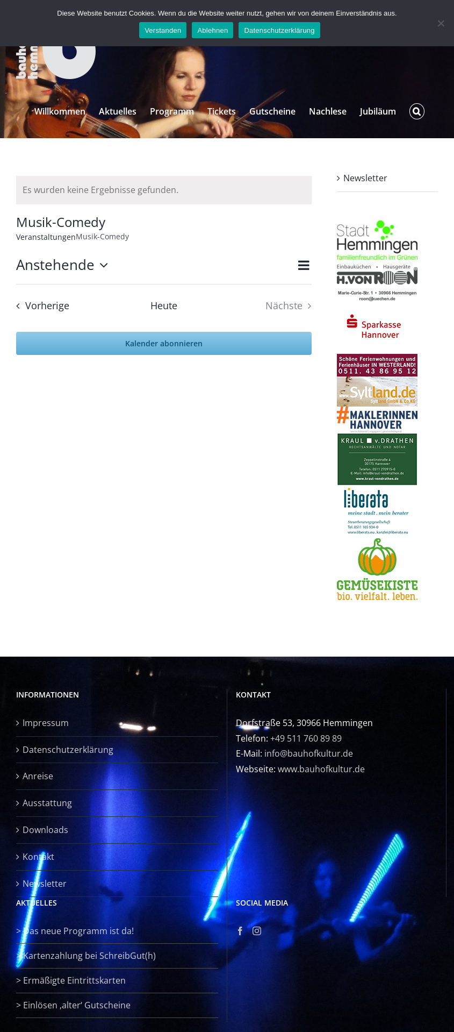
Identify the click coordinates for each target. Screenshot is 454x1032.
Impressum (46, 723)
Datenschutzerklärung (68, 750)
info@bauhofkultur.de (308, 753)
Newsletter (365, 178)
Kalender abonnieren (164, 343)
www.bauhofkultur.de (321, 769)
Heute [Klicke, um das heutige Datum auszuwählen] (163, 305)
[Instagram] (257, 931)
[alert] (164, 190)
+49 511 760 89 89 (306, 738)
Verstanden (163, 30)
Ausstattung (47, 803)
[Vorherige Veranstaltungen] (39, 306)
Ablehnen (212, 30)
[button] (416, 111)
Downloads (45, 830)
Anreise (38, 776)
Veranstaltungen (46, 237)
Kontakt (38, 857)
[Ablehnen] (440, 23)
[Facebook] (240, 931)
